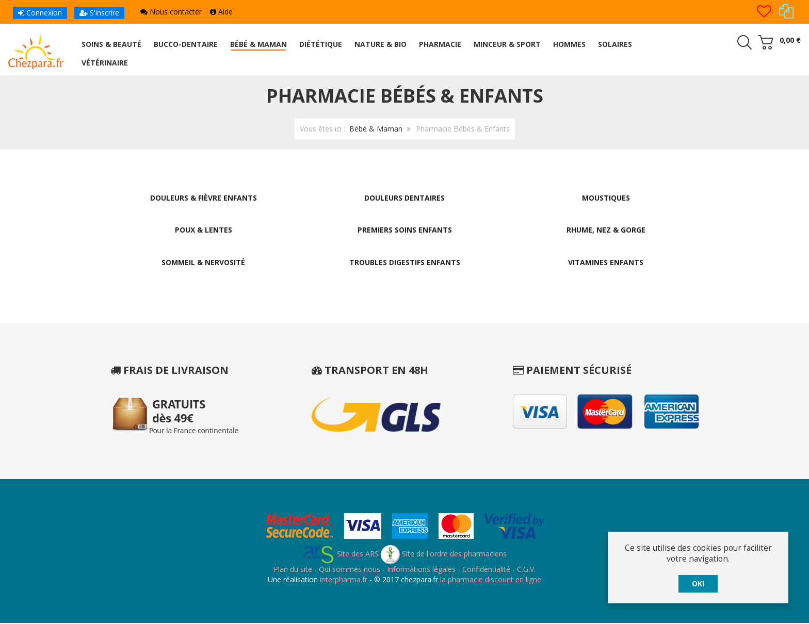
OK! (698, 583)
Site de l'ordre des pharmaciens (444, 555)
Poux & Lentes (203, 230)
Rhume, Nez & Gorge (606, 230)
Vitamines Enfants (605, 263)
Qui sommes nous (349, 570)
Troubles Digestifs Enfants (404, 263)
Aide (221, 12)
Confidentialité (486, 570)
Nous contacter (171, 12)
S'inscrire (99, 13)
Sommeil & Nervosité (203, 263)
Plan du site (292, 570)
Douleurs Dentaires (404, 198)
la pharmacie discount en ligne (490, 580)
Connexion (40, 13)
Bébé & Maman (375, 129)
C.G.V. (526, 570)
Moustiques (606, 198)
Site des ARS (340, 555)
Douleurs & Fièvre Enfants (203, 198)
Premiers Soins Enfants (405, 230)
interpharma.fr (342, 580)
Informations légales (421, 570)
